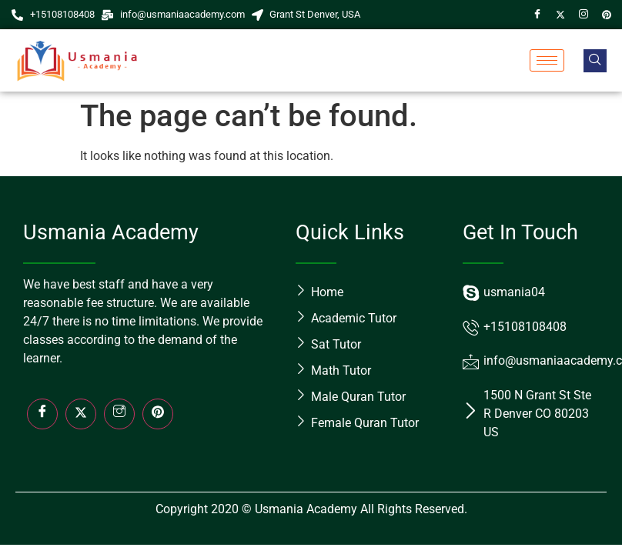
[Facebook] (537, 14)
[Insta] (119, 414)
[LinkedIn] (157, 414)
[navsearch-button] (595, 60)
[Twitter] (560, 14)
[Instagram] (583, 14)
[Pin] (606, 14)
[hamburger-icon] (547, 60)
